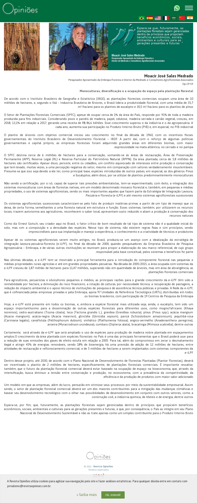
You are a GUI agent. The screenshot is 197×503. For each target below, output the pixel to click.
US (158, 18)
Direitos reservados (99, 469)
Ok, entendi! (113, 495)
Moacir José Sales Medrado (168, 76)
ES (150, 18)
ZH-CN (182, 18)
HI (190, 18)
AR (174, 18)
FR (166, 18)
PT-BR (142, 18)
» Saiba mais (86, 495)
